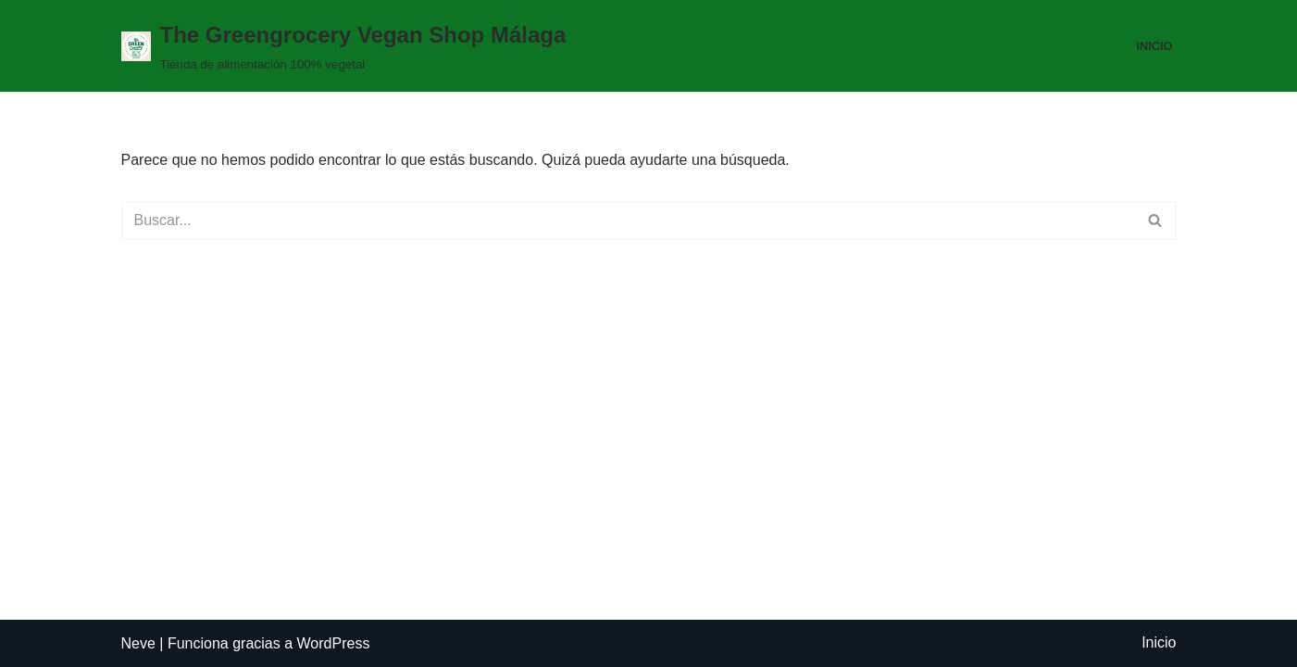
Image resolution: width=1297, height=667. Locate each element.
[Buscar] (628, 220)
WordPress (333, 643)
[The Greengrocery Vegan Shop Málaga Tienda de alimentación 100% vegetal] (344, 46)
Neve (138, 643)
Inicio (1154, 46)
